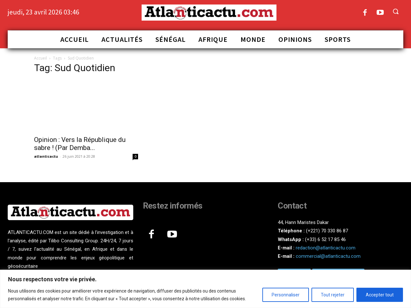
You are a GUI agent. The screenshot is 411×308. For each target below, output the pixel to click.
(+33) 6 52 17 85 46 (325, 239)
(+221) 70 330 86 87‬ (327, 231)
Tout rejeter (333, 294)
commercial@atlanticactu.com (328, 256)
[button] (395, 11)
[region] (205, 289)
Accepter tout (380, 294)
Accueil (40, 58)
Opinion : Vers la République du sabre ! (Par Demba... (80, 144)
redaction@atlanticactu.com (325, 248)
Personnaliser (286, 294)
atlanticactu (46, 156)
